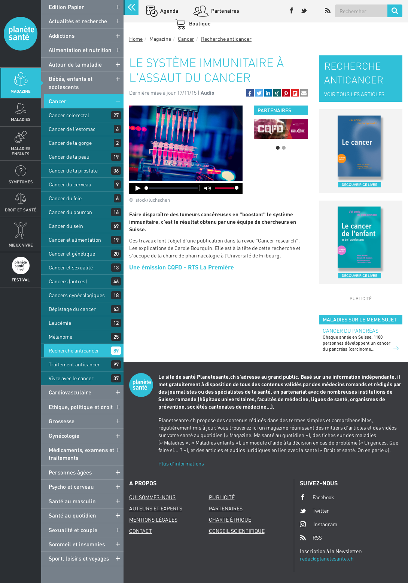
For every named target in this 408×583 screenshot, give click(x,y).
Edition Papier (66, 6)
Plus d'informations (181, 463)
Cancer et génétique (72, 253)
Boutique (199, 23)
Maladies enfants (21, 151)
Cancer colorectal (69, 115)
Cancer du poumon (70, 212)
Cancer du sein (66, 226)
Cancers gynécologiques (77, 295)
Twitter (314, 511)
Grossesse (61, 421)
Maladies (21, 119)
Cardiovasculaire (70, 392)
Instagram (318, 524)
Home (136, 39)
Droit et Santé (20, 209)
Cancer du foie (65, 198)
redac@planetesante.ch (327, 558)
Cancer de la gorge (70, 143)
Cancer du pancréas (350, 330)
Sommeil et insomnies (77, 544)
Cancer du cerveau (70, 184)
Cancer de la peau (69, 156)
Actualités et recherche (78, 21)
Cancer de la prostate (73, 170)
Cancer (58, 101)
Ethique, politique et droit (81, 406)
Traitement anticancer (74, 364)
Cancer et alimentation (75, 239)
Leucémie (60, 323)
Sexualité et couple (73, 529)
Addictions (61, 35)
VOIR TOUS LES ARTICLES (354, 94)
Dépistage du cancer (72, 309)
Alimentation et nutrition (80, 49)
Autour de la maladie (75, 64)
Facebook (317, 497)
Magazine (20, 91)
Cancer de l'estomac (72, 129)
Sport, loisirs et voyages (79, 558)
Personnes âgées (70, 472)
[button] (250, 93)
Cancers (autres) (68, 281)
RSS (311, 537)
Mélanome (60, 336)
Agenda (168, 10)
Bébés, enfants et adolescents (70, 82)
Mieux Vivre (21, 244)
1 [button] (278, 148)
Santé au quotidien (72, 515)
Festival (21, 279)
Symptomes (21, 181)
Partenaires (224, 10)
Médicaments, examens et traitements (81, 453)
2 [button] (284, 148)
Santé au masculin (72, 501)
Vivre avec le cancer (71, 378)
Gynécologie (64, 435)
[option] (281, 129)
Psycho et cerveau (71, 486)
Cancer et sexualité (71, 267)
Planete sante (20, 34)
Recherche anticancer (74, 350)
